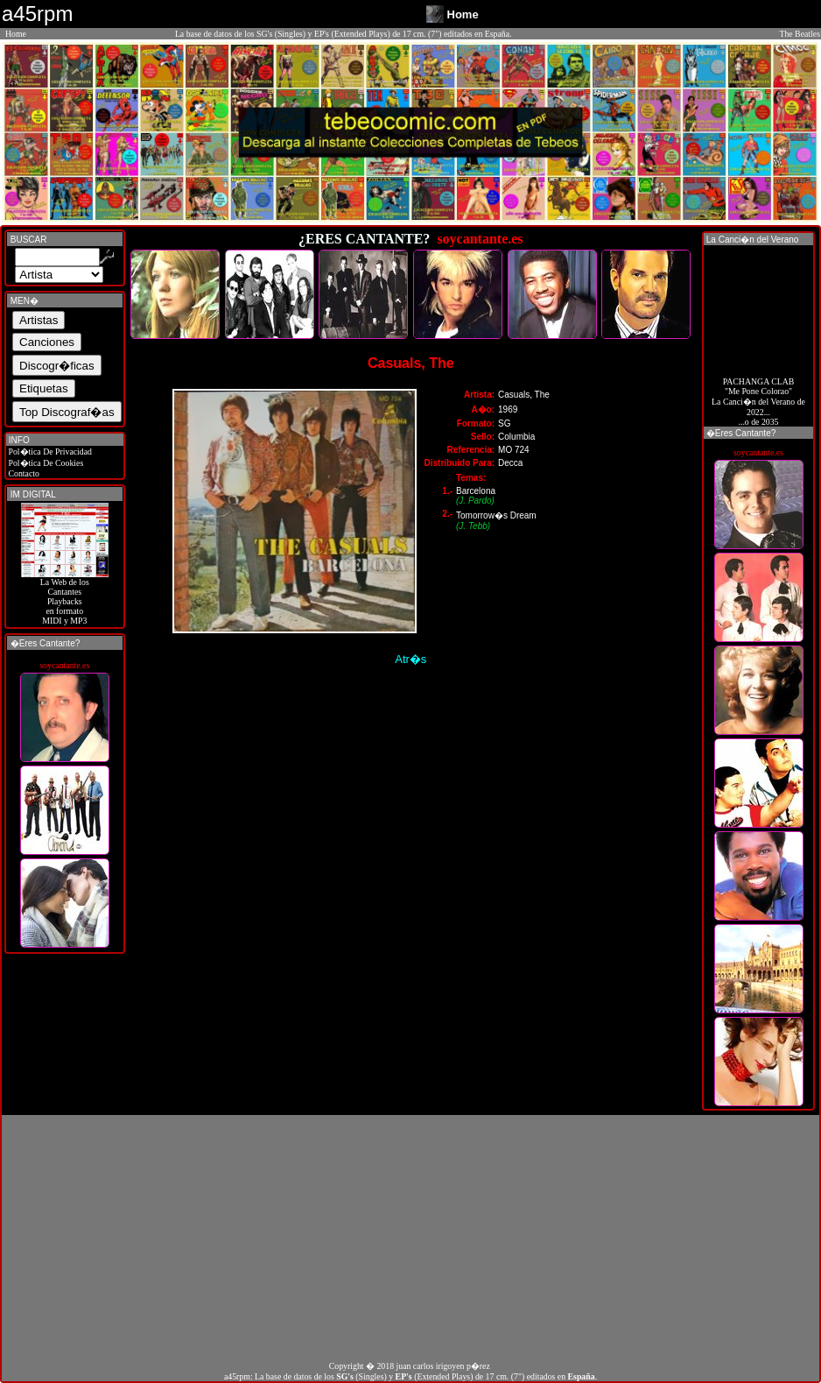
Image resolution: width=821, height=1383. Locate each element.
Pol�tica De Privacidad (49, 451)
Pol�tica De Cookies (44, 463)
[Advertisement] (410, 1237)
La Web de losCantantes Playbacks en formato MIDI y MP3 (65, 597)
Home (15, 34)
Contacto (22, 473)
